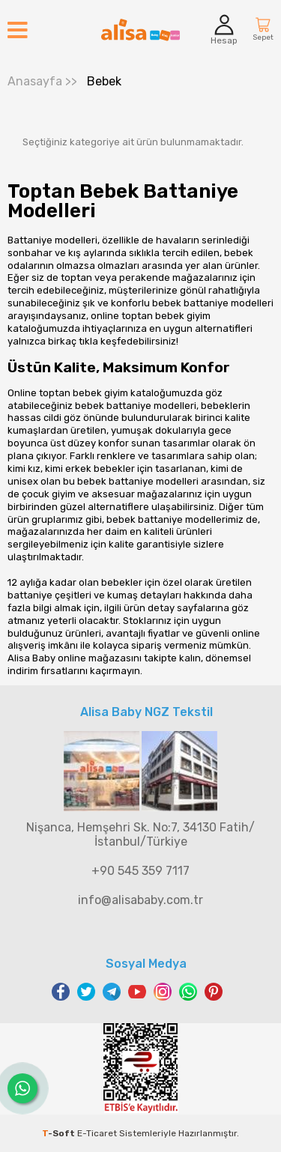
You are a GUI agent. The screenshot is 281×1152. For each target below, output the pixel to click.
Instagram (163, 992)
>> (42, 81)
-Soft (59, 1133)
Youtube (137, 992)
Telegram (112, 992)
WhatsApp (188, 992)
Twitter (86, 992)
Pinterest (214, 992)
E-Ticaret (97, 1133)
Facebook (61, 992)
